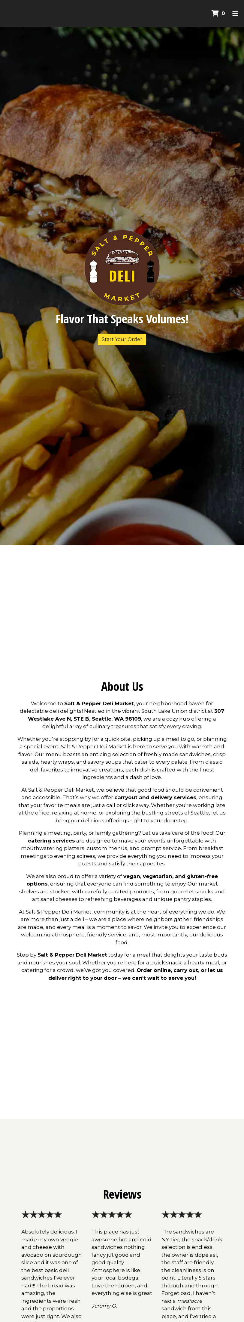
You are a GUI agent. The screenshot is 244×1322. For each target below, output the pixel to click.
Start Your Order (122, 339)
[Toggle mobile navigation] (235, 13)
